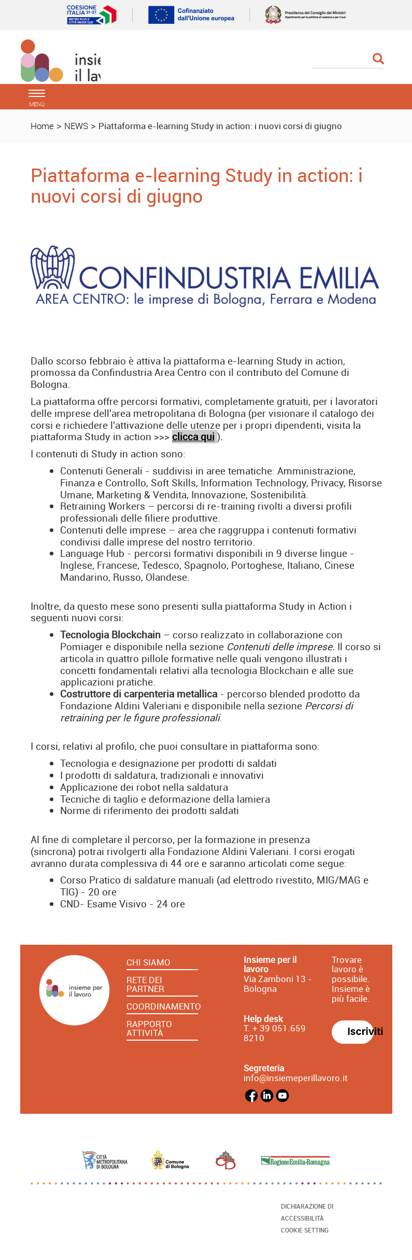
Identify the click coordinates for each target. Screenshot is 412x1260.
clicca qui (193, 436)
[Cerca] (347, 59)
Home (42, 126)
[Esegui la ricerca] (378, 59)
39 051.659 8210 (275, 1033)
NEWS (76, 126)
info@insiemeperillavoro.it (296, 1078)
